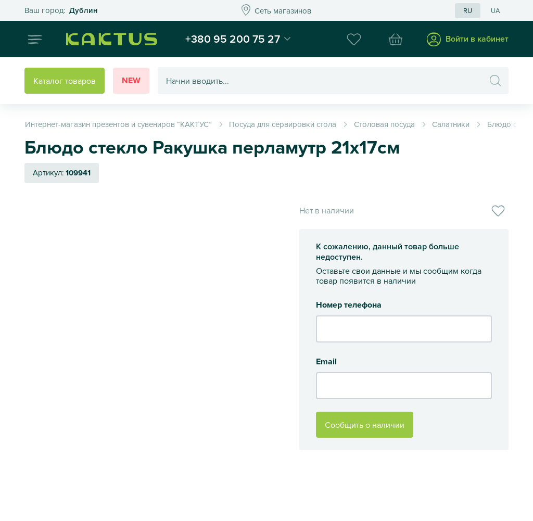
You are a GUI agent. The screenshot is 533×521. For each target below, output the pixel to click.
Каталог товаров (64, 80)
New (131, 80)
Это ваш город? (61, 11)
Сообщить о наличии (364, 424)
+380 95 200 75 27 (232, 38)
